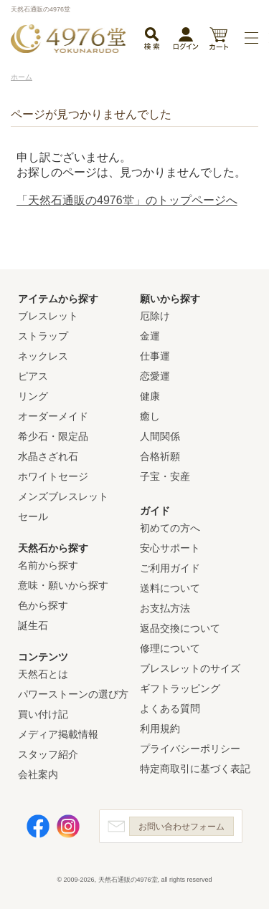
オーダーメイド (53, 416)
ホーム (21, 77)
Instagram (68, 826)
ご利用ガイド (170, 568)
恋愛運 (155, 376)
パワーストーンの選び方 (73, 694)
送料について (170, 588)
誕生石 (33, 625)
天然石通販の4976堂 (68, 38)
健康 (150, 396)
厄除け (155, 316)
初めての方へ (170, 528)
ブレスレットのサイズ (190, 668)
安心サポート (170, 548)
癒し (150, 416)
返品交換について (180, 628)
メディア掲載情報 (58, 734)
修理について (170, 648)
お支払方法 (165, 608)
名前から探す (48, 565)
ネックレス (43, 356)
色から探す (43, 605)
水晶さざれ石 (48, 456)
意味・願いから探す (63, 585)
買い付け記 (43, 714)
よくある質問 (170, 708)
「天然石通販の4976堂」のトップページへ (126, 200)
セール (33, 516)
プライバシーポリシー (190, 748)
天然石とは (43, 674)
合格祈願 (160, 456)
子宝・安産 (165, 476)
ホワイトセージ (53, 476)
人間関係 (160, 436)
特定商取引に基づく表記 (195, 768)
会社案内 (38, 774)
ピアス (33, 376)
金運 (150, 336)
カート (218, 39)
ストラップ (43, 336)
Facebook (38, 826)
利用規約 (160, 728)
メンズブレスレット (63, 496)
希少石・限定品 (53, 436)
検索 (151, 39)
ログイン (185, 41)
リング (33, 396)
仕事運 (155, 356)
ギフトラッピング (180, 688)
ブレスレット (48, 316)
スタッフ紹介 (48, 754)
